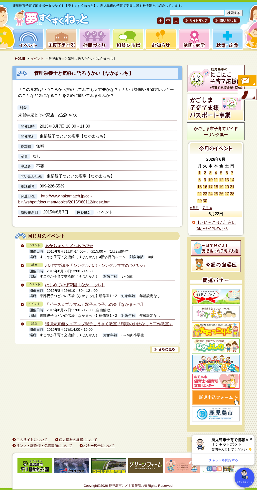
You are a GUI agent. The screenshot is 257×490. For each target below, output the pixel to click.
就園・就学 (192, 39)
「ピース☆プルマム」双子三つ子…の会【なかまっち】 (95, 304)
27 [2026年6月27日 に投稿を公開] (227, 194)
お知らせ (160, 39)
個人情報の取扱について (78, 440)
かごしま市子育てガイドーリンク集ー (216, 132)
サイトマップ (197, 20)
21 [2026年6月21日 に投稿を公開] (232, 187)
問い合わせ (226, 20)
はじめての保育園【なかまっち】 (75, 285)
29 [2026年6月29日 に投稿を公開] (199, 201)
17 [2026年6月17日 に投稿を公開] (210, 187)
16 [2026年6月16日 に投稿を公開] (205, 187)
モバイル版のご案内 (247, 95)
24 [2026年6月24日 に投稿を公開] (210, 194)
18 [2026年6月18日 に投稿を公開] (216, 187)
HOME (20, 58)
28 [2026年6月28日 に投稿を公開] (232, 194)
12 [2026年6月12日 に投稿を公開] (221, 180)
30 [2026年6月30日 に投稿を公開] (205, 201)
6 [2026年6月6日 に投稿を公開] (227, 173)
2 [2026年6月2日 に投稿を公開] (205, 173)
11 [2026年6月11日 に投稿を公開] (216, 180)
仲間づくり (94, 39)
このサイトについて (32, 440)
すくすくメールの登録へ (247, 81)
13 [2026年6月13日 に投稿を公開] (227, 180)
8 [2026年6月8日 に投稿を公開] (199, 180)
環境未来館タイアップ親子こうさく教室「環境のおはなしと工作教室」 (109, 324)
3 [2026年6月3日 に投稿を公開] (210, 173)
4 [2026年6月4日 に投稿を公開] (216, 173)
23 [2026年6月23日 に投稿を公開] (205, 194)
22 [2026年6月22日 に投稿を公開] (199, 194)
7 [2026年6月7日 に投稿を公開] (232, 173)
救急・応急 (227, 39)
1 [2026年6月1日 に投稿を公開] (199, 173)
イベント (27, 39)
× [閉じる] (251, 439)
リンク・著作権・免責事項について (44, 446)
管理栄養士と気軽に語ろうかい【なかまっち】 (83, 73)
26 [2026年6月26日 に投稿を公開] (221, 194)
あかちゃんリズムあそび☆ (69, 246)
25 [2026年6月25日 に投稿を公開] (216, 194)
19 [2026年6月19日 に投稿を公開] (221, 187)
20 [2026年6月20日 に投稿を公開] (227, 187)
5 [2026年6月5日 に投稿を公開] (221, 173)
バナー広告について (99, 446)
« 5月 (194, 208)
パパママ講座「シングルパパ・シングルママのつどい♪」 (96, 265)
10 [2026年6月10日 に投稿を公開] (210, 180)
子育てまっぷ (60, 39)
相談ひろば (128, 39)
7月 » (207, 208)
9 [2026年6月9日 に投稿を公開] (205, 180)
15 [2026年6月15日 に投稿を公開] (199, 187)
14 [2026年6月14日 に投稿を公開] (232, 180)
